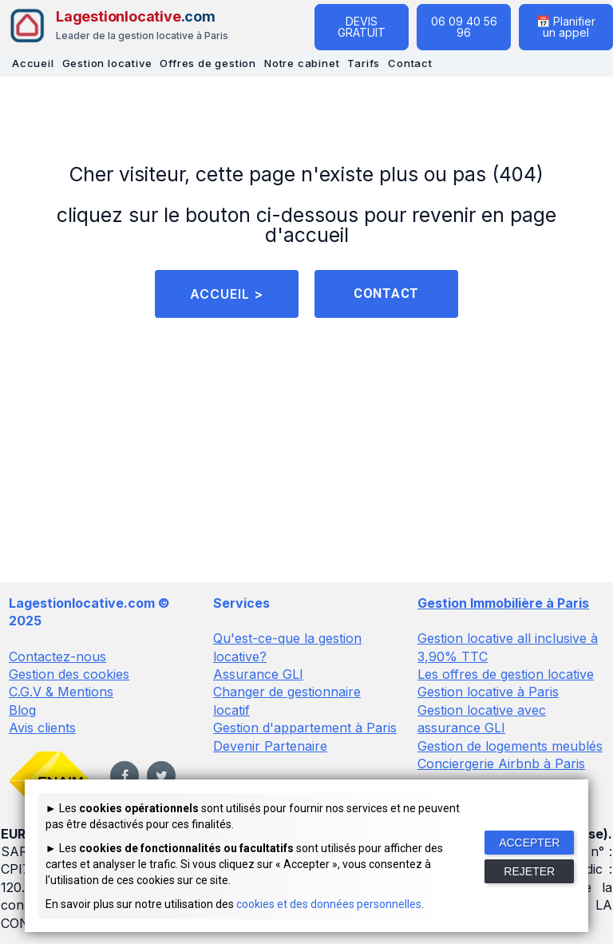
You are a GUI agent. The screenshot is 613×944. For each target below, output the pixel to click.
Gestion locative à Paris (488, 692)
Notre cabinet (301, 63)
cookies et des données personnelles (328, 904)
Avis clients (42, 728)
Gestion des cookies (69, 675)
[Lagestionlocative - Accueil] (118, 25)
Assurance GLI (258, 675)
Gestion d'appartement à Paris (305, 728)
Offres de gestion (208, 63)
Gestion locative (107, 63)
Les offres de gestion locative (505, 675)
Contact (410, 63)
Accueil (33, 63)
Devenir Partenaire (270, 746)
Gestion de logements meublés (510, 746)
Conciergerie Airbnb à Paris (501, 764)
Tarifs (363, 63)
